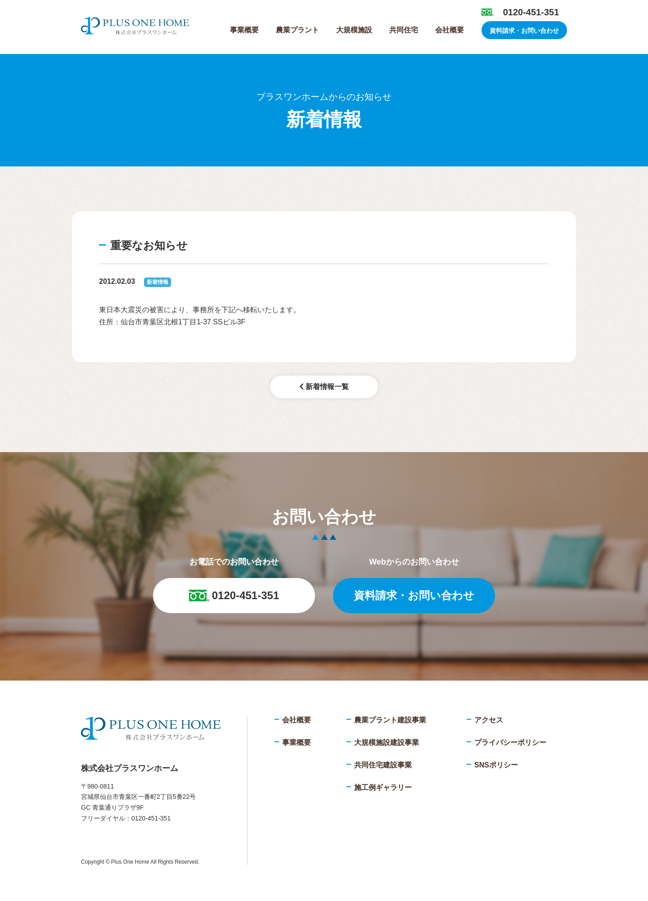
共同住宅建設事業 (383, 765)
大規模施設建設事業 (386, 742)
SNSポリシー (496, 765)
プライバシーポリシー (510, 742)
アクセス (488, 720)
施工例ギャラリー (383, 787)
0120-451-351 (531, 12)
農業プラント (297, 30)
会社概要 (449, 30)
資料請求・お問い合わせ (524, 30)
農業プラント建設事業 (390, 720)
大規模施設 (354, 30)
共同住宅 (403, 30)
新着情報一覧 (324, 386)
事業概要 (244, 30)
